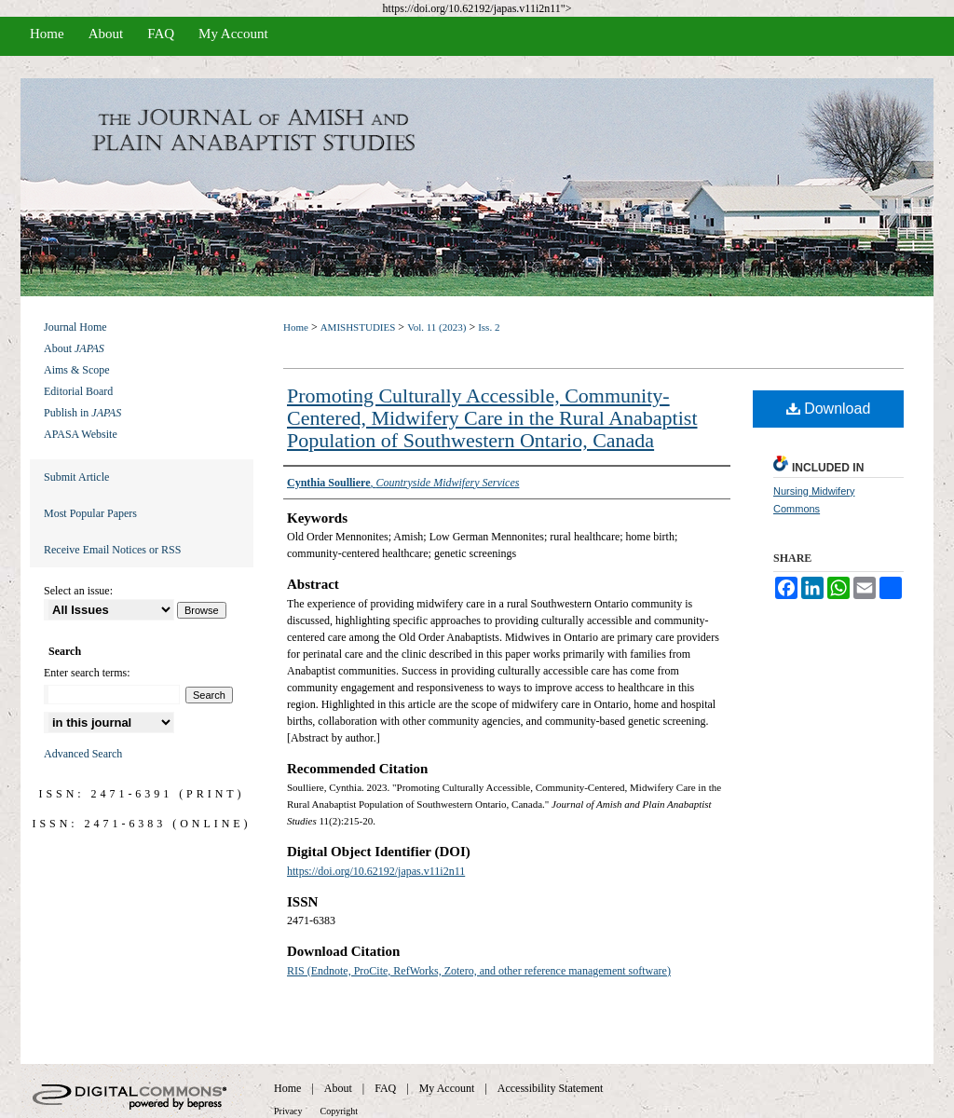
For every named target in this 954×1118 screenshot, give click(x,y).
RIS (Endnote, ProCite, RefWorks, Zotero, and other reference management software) (479, 970)
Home (295, 327)
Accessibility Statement (550, 1088)
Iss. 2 (488, 327)
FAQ (385, 1088)
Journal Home (75, 327)
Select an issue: (78, 590)
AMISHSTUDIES (358, 327)
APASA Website (80, 434)
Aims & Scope (77, 369)
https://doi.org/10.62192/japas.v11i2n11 (376, 871)
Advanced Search (83, 753)
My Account (447, 1088)
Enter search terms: (87, 672)
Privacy (288, 1111)
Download (828, 408)
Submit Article (76, 477)
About (74, 348)
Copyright (339, 1111)
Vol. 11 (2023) (436, 327)
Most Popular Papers (90, 513)
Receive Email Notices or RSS (112, 549)
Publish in (82, 412)
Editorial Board (78, 391)
